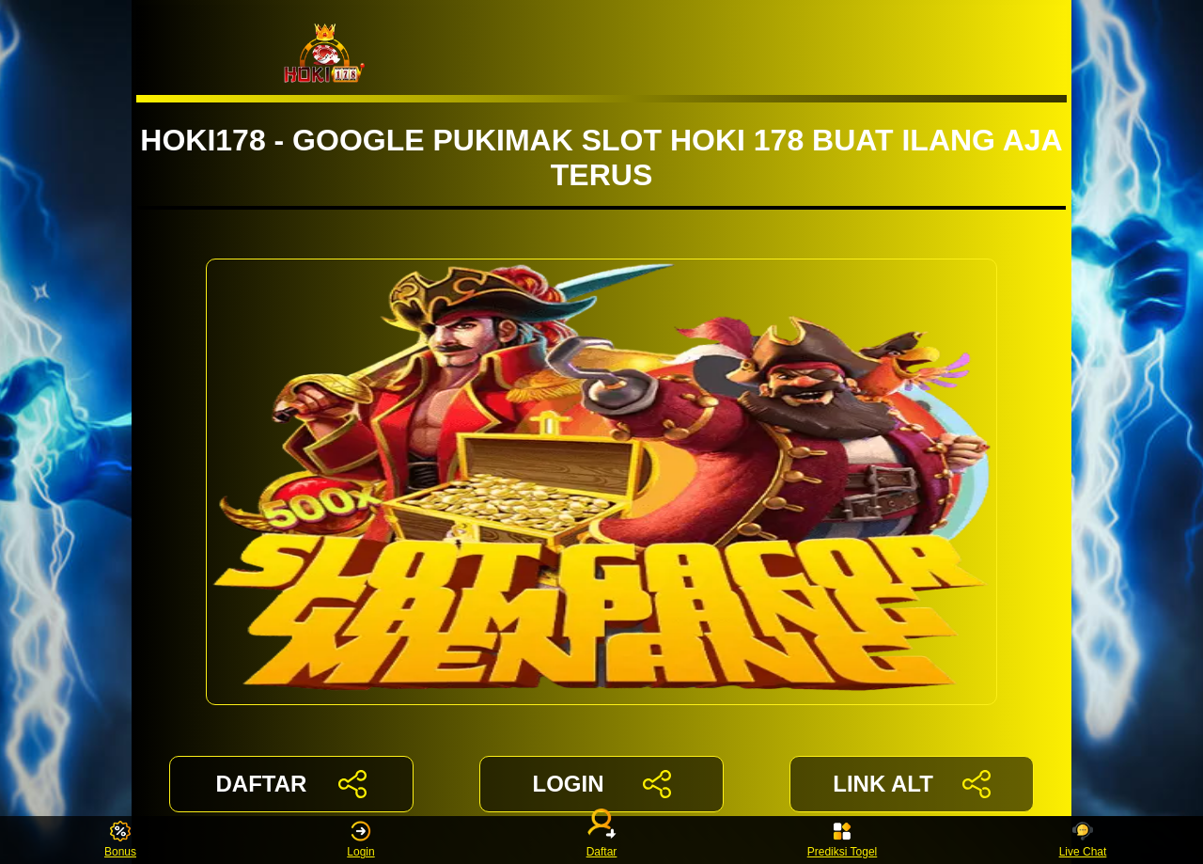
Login (360, 840)
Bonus (120, 840)
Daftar (601, 840)
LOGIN (601, 784)
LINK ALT (911, 784)
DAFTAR (291, 784)
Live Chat (1083, 840)
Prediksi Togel (842, 840)
